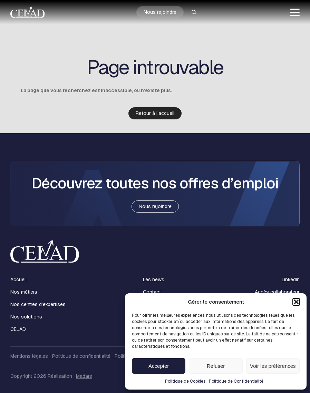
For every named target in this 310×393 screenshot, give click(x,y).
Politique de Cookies (185, 381)
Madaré (84, 376)
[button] (296, 301)
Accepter (158, 366)
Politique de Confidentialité (236, 381)
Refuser (216, 366)
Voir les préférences (273, 366)
